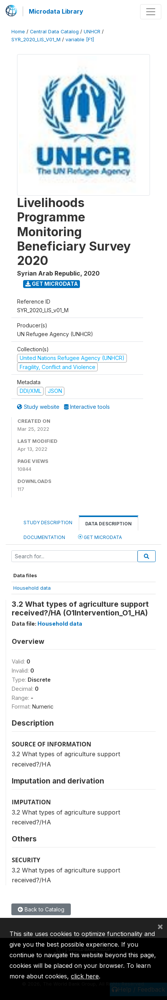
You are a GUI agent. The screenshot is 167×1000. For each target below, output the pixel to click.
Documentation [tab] (44, 537)
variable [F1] (80, 39)
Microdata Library (56, 11)
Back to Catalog (41, 909)
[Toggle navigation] (150, 11)
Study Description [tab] (47, 522)
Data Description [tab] (108, 523)
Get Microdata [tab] (100, 537)
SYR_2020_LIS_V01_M (36, 39)
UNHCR (92, 31)
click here (85, 976)
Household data (32, 588)
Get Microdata (51, 283)
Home (18, 31)
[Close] (160, 926)
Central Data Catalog (54, 31)
